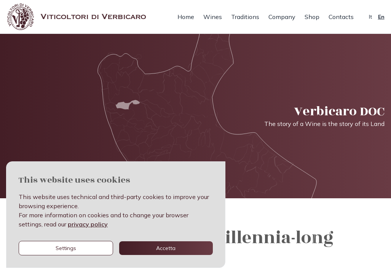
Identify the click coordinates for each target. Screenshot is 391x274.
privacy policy (88, 224)
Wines (212, 17)
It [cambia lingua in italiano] (370, 16)
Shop (312, 17)
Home (185, 17)
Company (281, 17)
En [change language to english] (381, 16)
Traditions (245, 17)
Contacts (341, 17)
